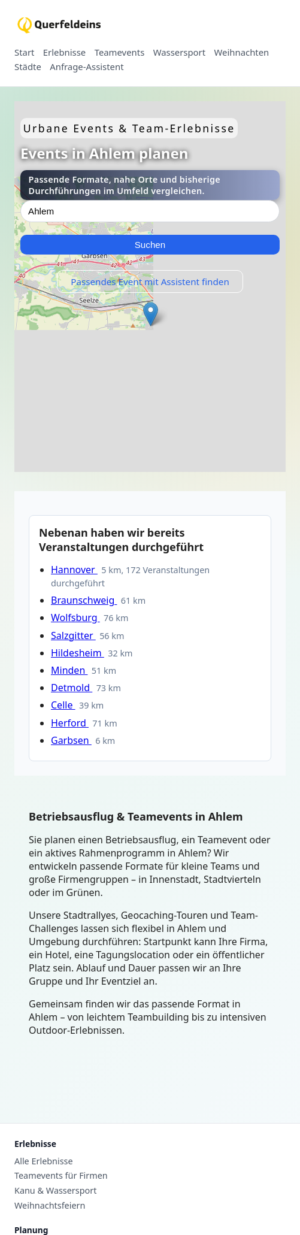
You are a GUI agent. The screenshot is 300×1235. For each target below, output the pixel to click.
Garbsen (71, 740)
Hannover (74, 569)
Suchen (150, 245)
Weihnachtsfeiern (49, 1205)
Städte (27, 67)
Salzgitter (73, 635)
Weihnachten (241, 52)
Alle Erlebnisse (43, 1161)
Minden (69, 670)
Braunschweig (84, 600)
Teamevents (120, 52)
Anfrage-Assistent (86, 67)
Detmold (71, 687)
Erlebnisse (64, 52)
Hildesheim (77, 652)
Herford (70, 723)
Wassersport (179, 52)
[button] (150, 314)
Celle (63, 705)
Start (24, 52)
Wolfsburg (75, 617)
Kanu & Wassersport (55, 1190)
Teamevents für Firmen (61, 1175)
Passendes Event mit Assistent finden (150, 281)
